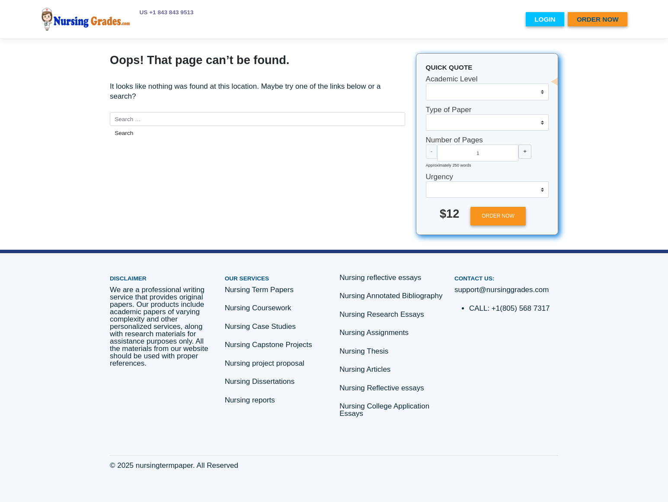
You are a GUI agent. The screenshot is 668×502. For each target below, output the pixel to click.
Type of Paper (449, 110)
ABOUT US (399, 19)
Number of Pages (454, 140)
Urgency (439, 177)
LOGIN (544, 19)
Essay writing (482, 19)
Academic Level (452, 79)
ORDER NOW (598, 19)
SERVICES (436, 19)
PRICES (365, 19)
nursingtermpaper (164, 465)
